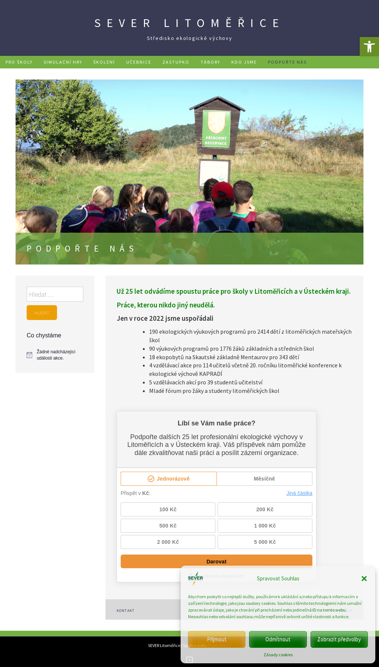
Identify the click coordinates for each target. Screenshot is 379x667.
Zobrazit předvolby (339, 639)
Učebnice (138, 62)
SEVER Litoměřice (189, 23)
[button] (369, 46)
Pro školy (19, 62)
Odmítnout (278, 639)
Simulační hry (63, 62)
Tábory (210, 62)
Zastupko (176, 62)
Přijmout (217, 639)
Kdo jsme (244, 62)
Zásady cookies (278, 654)
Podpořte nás (287, 62)
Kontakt (126, 610)
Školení (104, 62)
